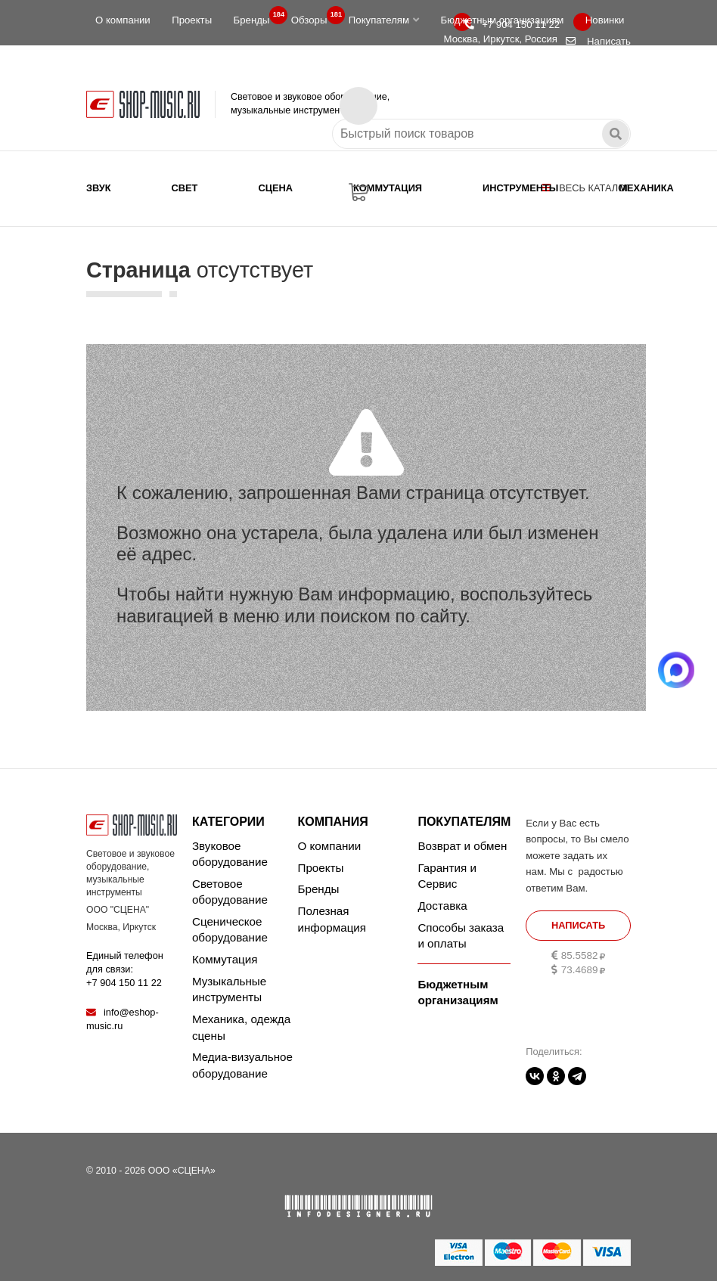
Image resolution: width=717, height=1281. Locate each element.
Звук (98, 188)
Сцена (275, 188)
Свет (185, 188)
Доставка (442, 905)
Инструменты (520, 188)
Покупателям (384, 20)
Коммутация (387, 188)
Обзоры (314, 17)
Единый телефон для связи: (124, 969)
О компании (123, 20)
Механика (646, 188)
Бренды (256, 17)
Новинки (605, 20)
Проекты (192, 20)
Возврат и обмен (462, 845)
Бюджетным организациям (501, 20)
